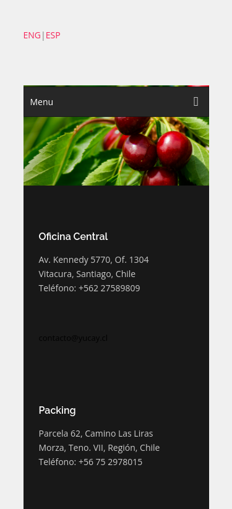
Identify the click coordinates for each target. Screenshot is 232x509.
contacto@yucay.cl (73, 338)
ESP (53, 35)
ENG (32, 35)
